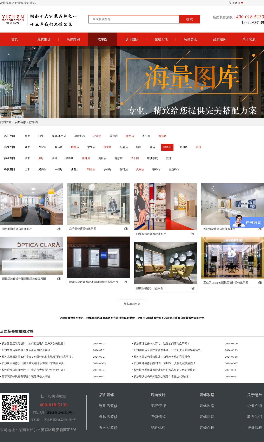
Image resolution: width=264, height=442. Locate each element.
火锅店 (140, 169)
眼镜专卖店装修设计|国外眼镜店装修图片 (93, 281)
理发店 (108, 147)
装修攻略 (206, 406)
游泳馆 (118, 158)
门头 (41, 136)
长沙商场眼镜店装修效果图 (219, 228)
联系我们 (254, 417)
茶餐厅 (156, 169)
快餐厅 (108, 169)
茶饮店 (114, 136)
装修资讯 (190, 39)
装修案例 (73, 39)
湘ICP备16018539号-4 (60, 412)
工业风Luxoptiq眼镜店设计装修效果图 (225, 282)
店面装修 (20, 122)
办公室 (146, 136)
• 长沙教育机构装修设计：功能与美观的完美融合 (176, 356)
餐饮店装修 (108, 417)
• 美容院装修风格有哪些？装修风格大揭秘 (44, 376)
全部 (27, 136)
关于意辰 (249, 39)
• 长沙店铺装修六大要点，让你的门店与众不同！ (176, 343)
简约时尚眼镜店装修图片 (17, 228)
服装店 (163, 136)
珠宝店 (42, 147)
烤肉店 (42, 169)
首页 (14, 39)
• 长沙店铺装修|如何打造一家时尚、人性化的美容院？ (176, 363)
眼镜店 (167, 147)
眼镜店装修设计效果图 (149, 288)
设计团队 (131, 39)
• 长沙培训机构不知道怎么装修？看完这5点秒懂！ (176, 376)
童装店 (59, 147)
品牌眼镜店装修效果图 (82, 228)
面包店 (184, 147)
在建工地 (161, 39)
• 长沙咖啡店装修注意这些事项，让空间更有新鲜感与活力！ (176, 350)
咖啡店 (124, 169)
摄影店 (70, 158)
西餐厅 (75, 169)
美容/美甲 (158, 406)
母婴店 (124, 147)
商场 (54, 158)
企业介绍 (254, 406)
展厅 (41, 158)
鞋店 (138, 147)
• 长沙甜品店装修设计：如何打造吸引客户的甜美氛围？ (44, 343)
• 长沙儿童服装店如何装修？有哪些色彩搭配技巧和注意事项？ (44, 356)
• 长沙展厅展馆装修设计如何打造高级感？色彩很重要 (176, 370)
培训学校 (152, 158)
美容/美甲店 (59, 136)
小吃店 (97, 136)
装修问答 (206, 417)
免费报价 (44, 39)
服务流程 (254, 428)
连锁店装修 (108, 406)
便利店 (102, 158)
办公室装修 (108, 428)
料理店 (91, 169)
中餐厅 (59, 169)
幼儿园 (135, 158)
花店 (152, 147)
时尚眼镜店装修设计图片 (151, 234)
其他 (198, 147)
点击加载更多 (132, 304)
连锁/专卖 (158, 417)
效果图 (102, 39)
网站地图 (39, 412)
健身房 (86, 158)
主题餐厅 (174, 169)
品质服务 (219, 39)
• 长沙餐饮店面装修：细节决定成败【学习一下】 (44, 350)
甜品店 (130, 136)
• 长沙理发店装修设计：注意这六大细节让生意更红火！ (44, 370)
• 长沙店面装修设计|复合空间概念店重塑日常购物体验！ (44, 363)
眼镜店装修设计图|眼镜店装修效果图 (24, 278)
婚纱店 (75, 147)
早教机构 (79, 136)
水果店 (91, 147)
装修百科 (206, 428)
